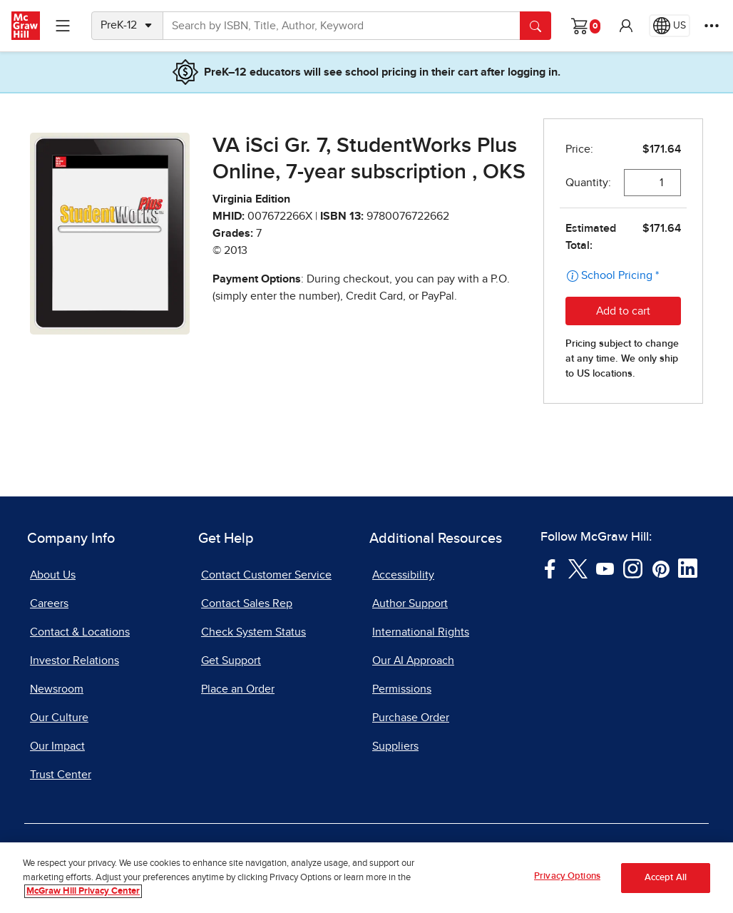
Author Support (410, 603)
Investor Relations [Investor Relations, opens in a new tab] (74, 660)
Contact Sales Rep (246, 603)
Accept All (666, 877)
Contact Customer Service (266, 575)
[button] (626, 26)
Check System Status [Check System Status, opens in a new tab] (253, 632)
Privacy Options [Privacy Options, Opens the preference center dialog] (567, 876)
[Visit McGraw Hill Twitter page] (578, 567)
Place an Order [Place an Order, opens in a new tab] (238, 689)
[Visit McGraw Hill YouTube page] (605, 567)
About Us (53, 575)
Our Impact (57, 746)
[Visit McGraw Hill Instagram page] (632, 567)
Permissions (401, 689)
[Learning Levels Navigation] (62, 25)
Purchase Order (410, 717)
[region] (366, 877)
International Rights (420, 632)
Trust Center (60, 774)
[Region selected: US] (669, 25)
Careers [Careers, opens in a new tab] (49, 603)
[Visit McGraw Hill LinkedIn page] (687, 567)
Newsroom (56, 689)
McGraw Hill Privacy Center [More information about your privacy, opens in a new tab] (83, 891)
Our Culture (59, 717)
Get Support (231, 660)
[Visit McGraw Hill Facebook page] (550, 567)
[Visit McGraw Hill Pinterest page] (660, 567)
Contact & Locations (80, 632)
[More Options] (712, 26)
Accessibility (403, 575)
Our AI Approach (413, 660)
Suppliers (395, 746)
